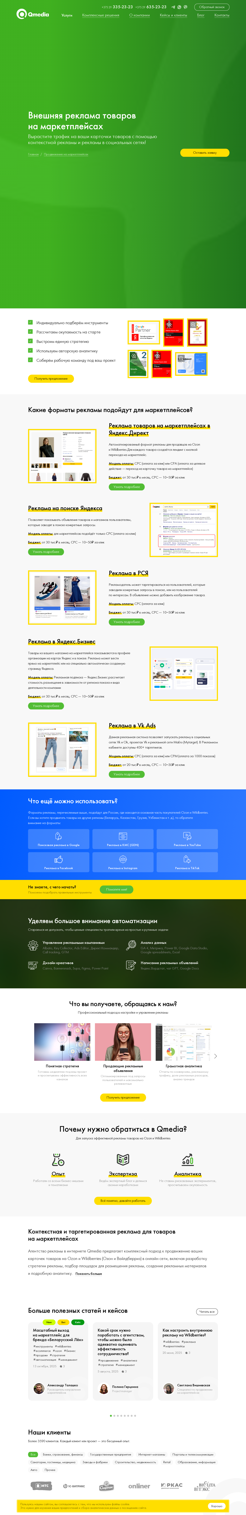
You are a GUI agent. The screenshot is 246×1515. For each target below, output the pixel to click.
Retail (166, 1462)
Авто (34, 1470)
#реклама (188, 1342)
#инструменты (43, 1346)
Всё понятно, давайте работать (123, 1201)
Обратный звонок (212, 7)
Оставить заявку (205, 152)
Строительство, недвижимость (135, 1462)
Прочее (50, 1470)
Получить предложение (51, 378)
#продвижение (108, 1360)
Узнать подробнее (127, 487)
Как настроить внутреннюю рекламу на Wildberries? (187, 1332)
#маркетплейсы (174, 1346)
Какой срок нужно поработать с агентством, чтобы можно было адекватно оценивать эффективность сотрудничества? (121, 1342)
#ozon (57, 1351)
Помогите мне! (116, 889)
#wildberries (63, 1346)
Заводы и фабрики (95, 1462)
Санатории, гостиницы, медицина (53, 1462)
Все (33, 1454)
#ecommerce (42, 1351)
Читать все (207, 1312)
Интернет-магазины (151, 1454)
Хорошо (216, 1506)
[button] (215, 1056)
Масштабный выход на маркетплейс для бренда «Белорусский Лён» (58, 1335)
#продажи (40, 1355)
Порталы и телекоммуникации (192, 1454)
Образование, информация (196, 1462)
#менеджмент (67, 1359)
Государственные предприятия (110, 1454)
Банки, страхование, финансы (63, 1454)
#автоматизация (44, 1359)
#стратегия (57, 1355)
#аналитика (129, 1360)
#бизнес (70, 1351)
